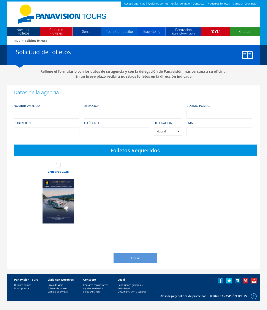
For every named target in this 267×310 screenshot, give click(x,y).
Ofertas (244, 31)
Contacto (199, 3)
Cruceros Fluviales (56, 31)
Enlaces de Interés (57, 288)
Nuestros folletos (218, 3)
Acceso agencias (134, 3)
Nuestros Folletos (23, 31)
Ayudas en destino (93, 288)
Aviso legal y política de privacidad (183, 296)
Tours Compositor (119, 31)
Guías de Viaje (180, 3)
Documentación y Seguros (132, 291)
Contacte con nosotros (95, 284)
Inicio (17, 40)
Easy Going (151, 31)
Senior (87, 31)
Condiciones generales (130, 284)
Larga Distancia (91, 291)
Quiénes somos (158, 3)
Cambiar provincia (244, 3)
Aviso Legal (124, 288)
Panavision (183, 31)
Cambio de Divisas (57, 291)
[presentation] (131, 242)
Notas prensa (21, 288)
